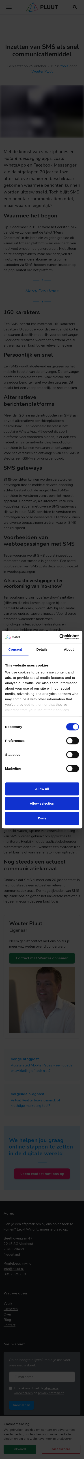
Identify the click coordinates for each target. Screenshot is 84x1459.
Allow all (42, 789)
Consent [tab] (15, 649)
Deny (42, 818)
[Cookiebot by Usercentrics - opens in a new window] (60, 637)
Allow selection (42, 803)
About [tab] (69, 649)
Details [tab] (42, 649)
